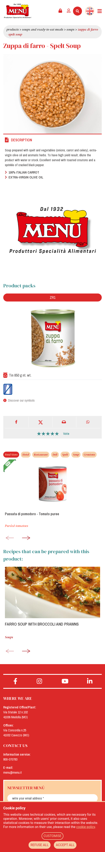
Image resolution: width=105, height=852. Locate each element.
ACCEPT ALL (65, 845)
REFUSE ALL (40, 845)
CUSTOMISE (53, 836)
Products (13, 29)
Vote (66, 433)
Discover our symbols (21, 400)
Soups (70, 29)
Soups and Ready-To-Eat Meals (42, 29)
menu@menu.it (12, 772)
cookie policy (85, 827)
